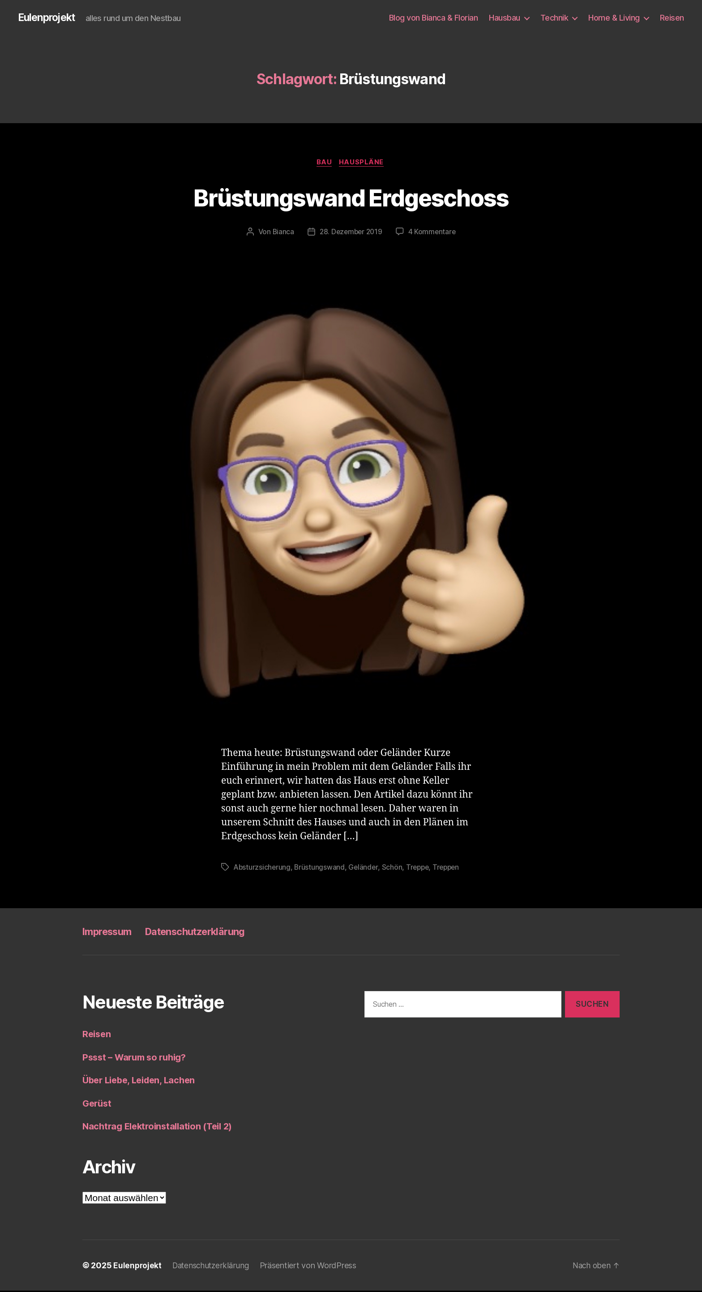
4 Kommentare (433, 233)
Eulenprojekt (48, 18)
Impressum (110, 932)
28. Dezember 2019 (350, 233)
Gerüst (97, 1104)
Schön (394, 868)
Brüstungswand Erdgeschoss (351, 197)
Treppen (450, 868)
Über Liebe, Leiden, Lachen (142, 1081)
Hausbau (504, 17)
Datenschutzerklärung (207, 932)
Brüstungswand (321, 868)
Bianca (281, 233)
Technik (554, 17)
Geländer (365, 868)
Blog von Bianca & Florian (433, 17)
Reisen (672, 17)
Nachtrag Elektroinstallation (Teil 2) (161, 1127)
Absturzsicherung (263, 868)
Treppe (420, 868)
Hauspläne (363, 163)
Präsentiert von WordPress (312, 1266)
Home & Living (614, 17)
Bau (324, 163)
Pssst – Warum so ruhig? (137, 1058)
